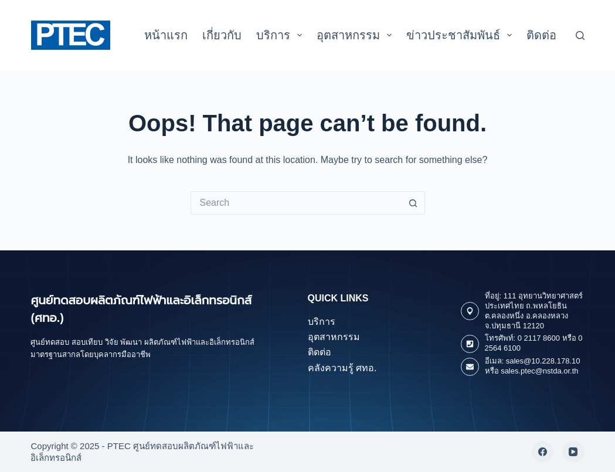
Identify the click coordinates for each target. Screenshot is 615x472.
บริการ (281, 35)
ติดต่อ (541, 35)
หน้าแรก (166, 35)
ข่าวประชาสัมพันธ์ (461, 35)
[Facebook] (543, 452)
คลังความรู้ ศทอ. (342, 368)
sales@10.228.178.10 (543, 360)
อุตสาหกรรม (356, 35)
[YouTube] (573, 452)
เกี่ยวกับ (222, 35)
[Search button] (413, 203)
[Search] (580, 35)
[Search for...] (296, 203)
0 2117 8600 (539, 338)
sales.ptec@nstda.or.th (539, 370)
